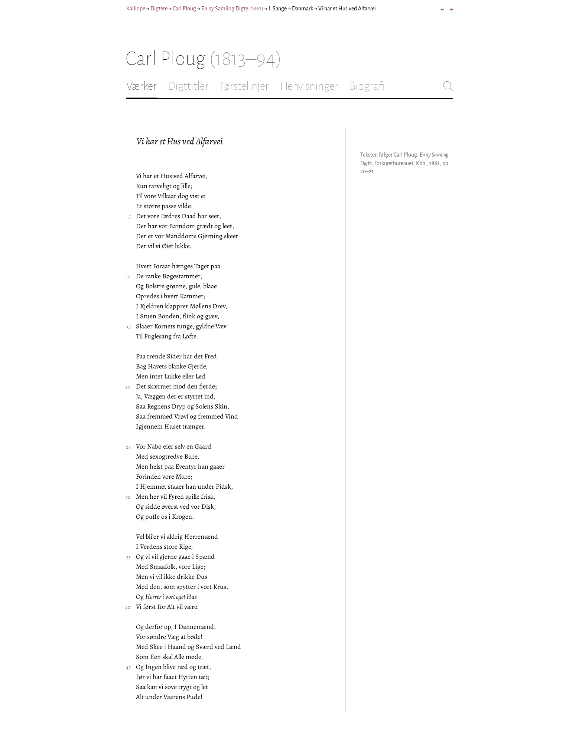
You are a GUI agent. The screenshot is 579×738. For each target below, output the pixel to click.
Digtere (158, 9)
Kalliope (135, 9)
